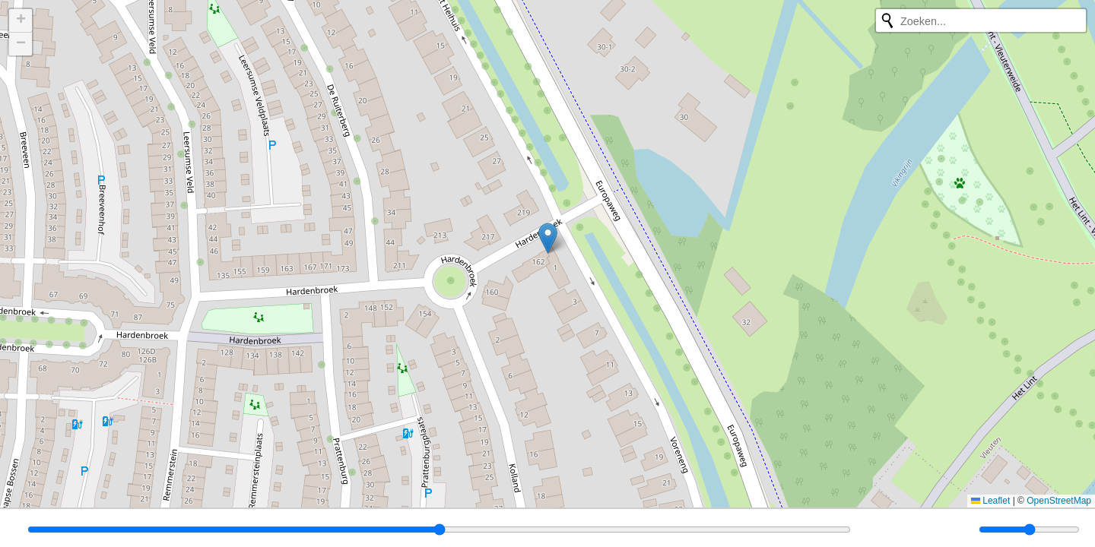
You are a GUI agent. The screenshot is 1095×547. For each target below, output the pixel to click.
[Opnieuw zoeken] (887, 20)
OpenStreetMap (1059, 500)
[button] (547, 238)
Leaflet (990, 500)
